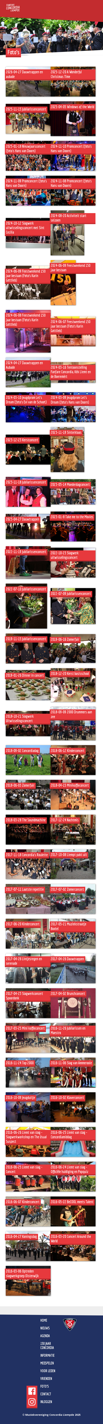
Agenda (45, 1336)
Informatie (47, 1355)
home (43, 1320)
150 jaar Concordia (47, 1345)
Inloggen (46, 1402)
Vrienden (46, 1378)
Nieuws (45, 1328)
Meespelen (47, 1363)
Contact (45, 1394)
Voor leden (47, 1371)
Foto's (44, 1386)
